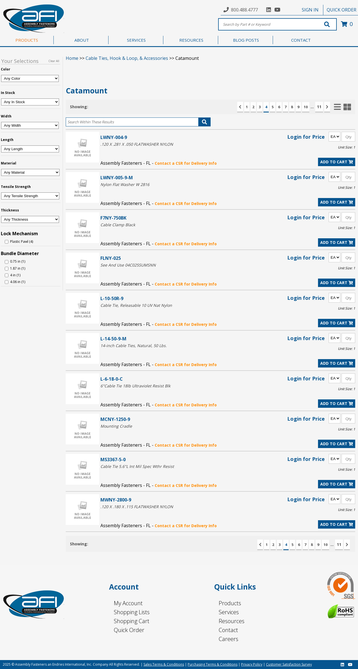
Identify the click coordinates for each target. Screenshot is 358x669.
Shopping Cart (131, 621)
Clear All (53, 61)
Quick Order (129, 630)
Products (230, 603)
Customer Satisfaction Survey (289, 664)
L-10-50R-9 (111, 298)
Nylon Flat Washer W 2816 (124, 184)
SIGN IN (310, 10)
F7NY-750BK (113, 218)
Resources (231, 621)
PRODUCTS (26, 40)
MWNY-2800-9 (115, 500)
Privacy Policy (251, 664)
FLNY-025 (110, 258)
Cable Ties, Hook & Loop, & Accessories (127, 58)
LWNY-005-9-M (116, 177)
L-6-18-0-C (111, 379)
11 (319, 106)
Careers (228, 639)
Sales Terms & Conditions (163, 664)
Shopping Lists (132, 612)
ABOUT (81, 40)
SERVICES (136, 40)
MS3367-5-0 (113, 459)
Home (72, 58)
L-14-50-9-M (113, 338)
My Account (128, 603)
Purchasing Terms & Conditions (212, 664)
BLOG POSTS (246, 40)
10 (306, 106)
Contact (228, 630)
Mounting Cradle (116, 426)
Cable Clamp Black (117, 224)
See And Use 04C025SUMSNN (128, 265)
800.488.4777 (244, 10)
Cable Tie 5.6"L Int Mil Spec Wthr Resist (137, 466)
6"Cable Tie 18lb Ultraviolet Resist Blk (135, 385)
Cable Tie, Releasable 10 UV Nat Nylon (136, 305)
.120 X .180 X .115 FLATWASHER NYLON (136, 506)
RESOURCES (191, 40)
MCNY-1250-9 (115, 419)
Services (229, 612)
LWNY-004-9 (113, 137)
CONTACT (301, 40)
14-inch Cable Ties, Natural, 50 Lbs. (133, 345)
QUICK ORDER (341, 10)
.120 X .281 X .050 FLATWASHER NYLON (136, 144)
